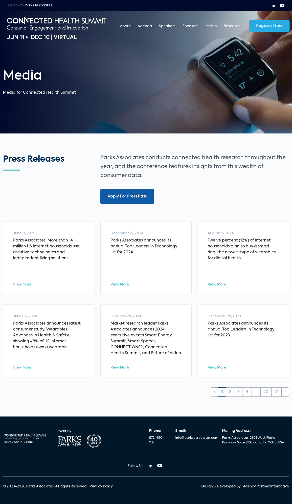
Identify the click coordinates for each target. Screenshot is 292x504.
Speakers (167, 26)
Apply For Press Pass (127, 196)
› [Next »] (285, 392)
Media (211, 26)
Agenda (145, 26)
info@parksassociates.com (195, 437)
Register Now (269, 26)
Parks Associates (38, 5)
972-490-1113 (156, 440)
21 (276, 392)
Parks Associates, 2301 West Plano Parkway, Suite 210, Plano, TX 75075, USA (253, 440)
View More (22, 284)
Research (232, 26)
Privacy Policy (101, 486)
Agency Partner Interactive (266, 486)
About (125, 26)
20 (266, 392)
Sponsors (190, 26)
